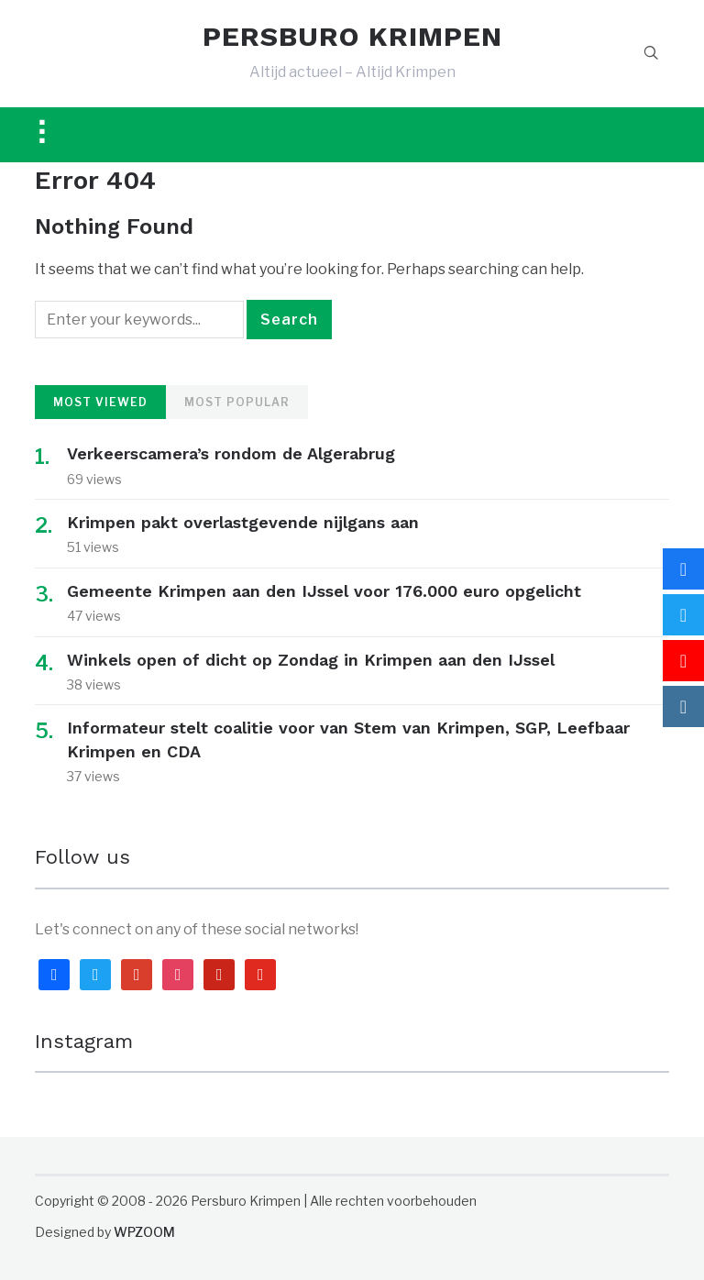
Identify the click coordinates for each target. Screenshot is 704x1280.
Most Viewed (100, 402)
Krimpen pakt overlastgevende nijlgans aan (243, 522)
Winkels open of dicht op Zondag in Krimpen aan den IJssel (311, 659)
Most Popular (237, 402)
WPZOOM (144, 1232)
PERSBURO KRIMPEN (352, 36)
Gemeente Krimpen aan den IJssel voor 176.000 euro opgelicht (324, 591)
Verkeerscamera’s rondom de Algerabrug (231, 453)
